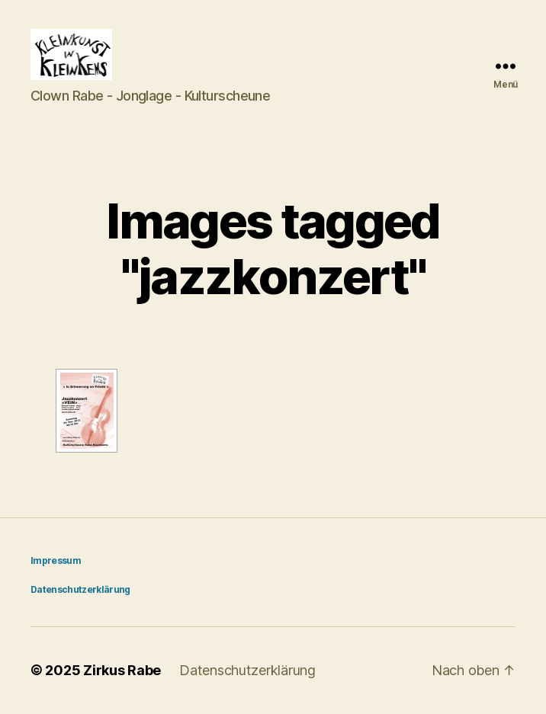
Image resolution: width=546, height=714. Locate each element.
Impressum (56, 561)
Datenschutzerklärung (80, 590)
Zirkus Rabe (122, 671)
